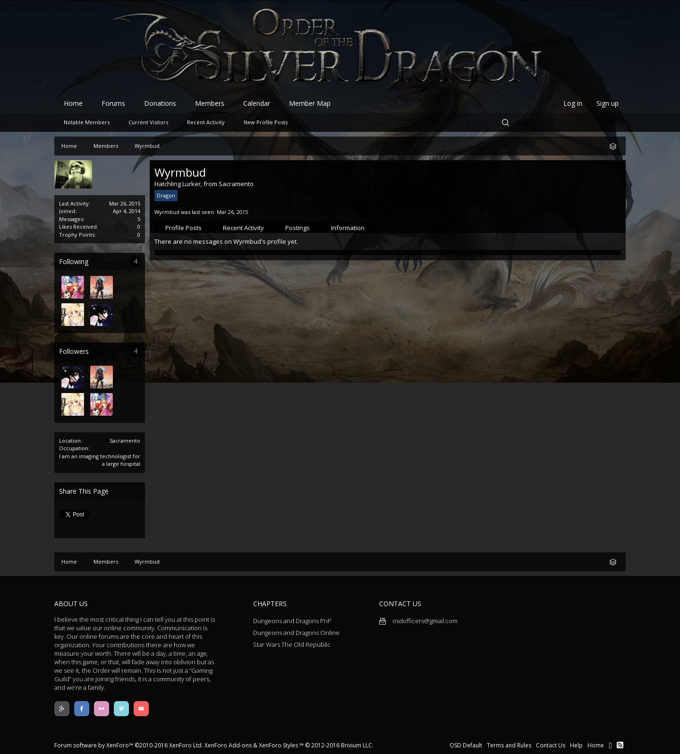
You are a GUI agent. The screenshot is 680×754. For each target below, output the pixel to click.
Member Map (310, 103)
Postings (297, 227)
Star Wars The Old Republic (292, 644)
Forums (113, 103)
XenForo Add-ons (228, 745)
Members (209, 103)
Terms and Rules (509, 745)
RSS (620, 745)
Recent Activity (243, 227)
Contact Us (550, 745)
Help (576, 745)
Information (348, 227)
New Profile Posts (266, 122)
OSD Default (466, 745)
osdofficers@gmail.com (418, 621)
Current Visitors (148, 122)
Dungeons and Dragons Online (296, 632)
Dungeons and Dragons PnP (292, 621)
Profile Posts (183, 227)
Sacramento (125, 440)
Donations (160, 103)
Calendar (256, 103)
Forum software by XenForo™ (128, 745)
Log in (572, 103)
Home (73, 103)
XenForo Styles (278, 745)
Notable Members (87, 122)
